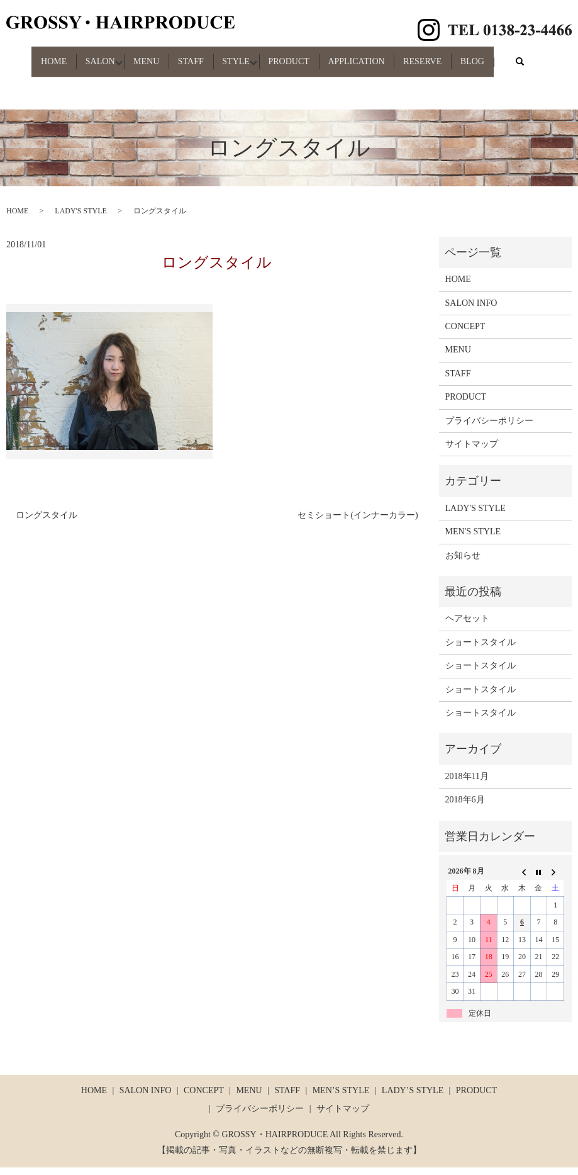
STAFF (193, 55)
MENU (140, 55)
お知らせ (463, 563)
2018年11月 (467, 784)
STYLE (246, 55)
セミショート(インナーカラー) (357, 523)
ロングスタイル (46, 523)
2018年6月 (465, 807)
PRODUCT (306, 55)
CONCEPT (465, 334)
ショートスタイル (480, 650)
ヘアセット (467, 626)
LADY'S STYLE (81, 219)
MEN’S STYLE (341, 1098)
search (39, 76)
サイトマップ (471, 451)
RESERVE (455, 55)
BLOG (513, 55)
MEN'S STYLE (473, 539)
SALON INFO (471, 310)
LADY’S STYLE (412, 1098)
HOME (32, 55)
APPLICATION (381, 55)
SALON (86, 55)
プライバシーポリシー (489, 428)
